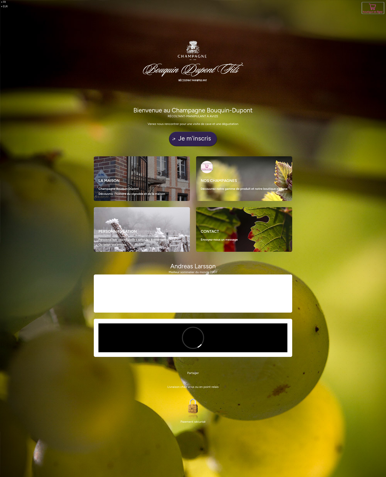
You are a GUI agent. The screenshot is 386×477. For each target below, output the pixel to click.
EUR (5, 6)
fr (4, 2)
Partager (193, 373)
